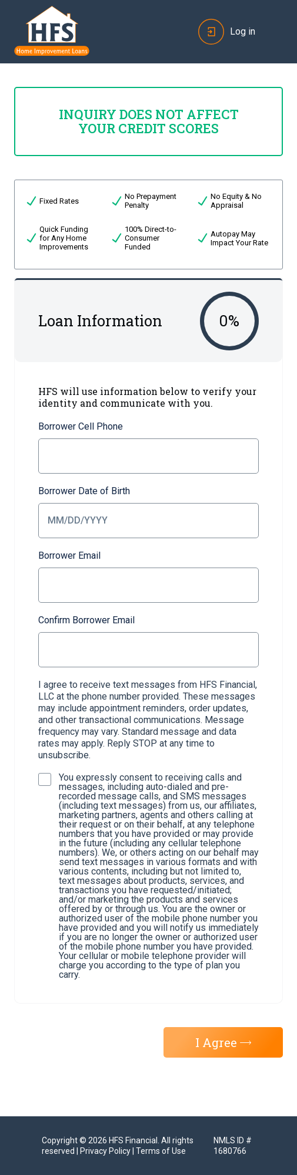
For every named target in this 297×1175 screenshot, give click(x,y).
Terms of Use (161, 1151)
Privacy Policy (105, 1151)
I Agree (223, 1042)
